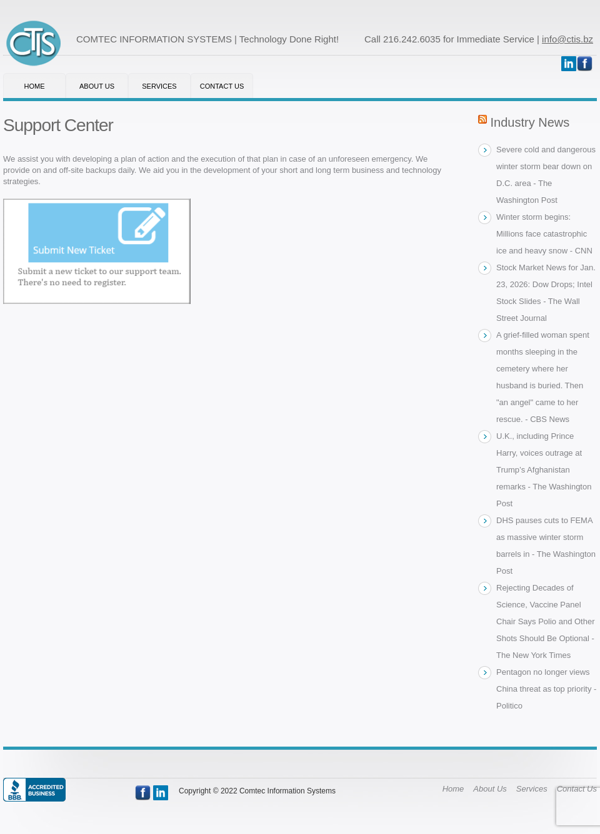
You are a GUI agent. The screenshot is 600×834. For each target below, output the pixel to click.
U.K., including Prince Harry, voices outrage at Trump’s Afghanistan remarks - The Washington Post (543, 469)
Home (34, 86)
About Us (96, 86)
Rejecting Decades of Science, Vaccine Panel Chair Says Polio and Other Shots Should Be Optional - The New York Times (545, 621)
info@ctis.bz (567, 39)
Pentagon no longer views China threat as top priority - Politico (546, 688)
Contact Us (222, 86)
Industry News (530, 122)
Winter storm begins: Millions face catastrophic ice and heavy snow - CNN (544, 233)
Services (159, 86)
